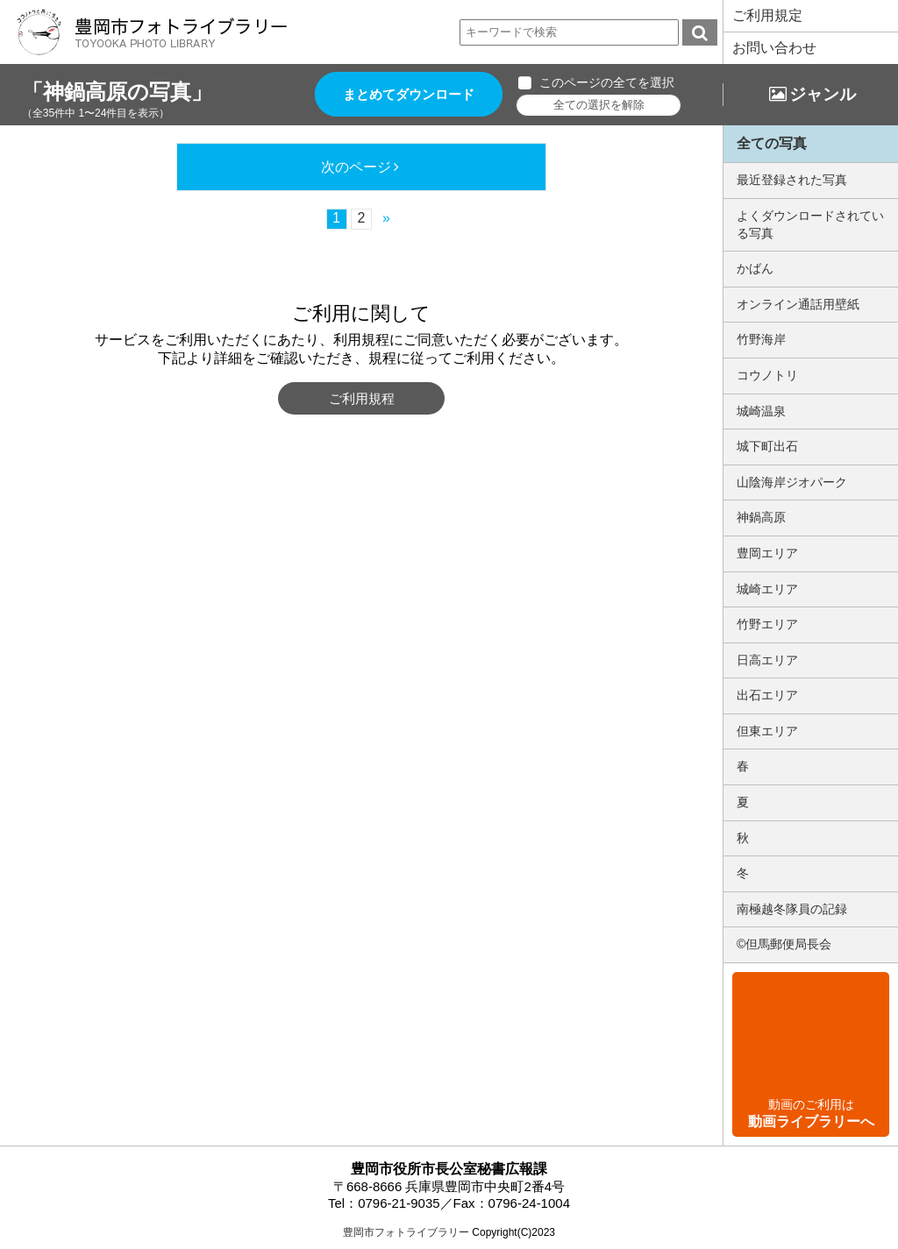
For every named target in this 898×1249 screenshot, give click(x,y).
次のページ (356, 167)
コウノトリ (767, 375)
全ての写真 (772, 143)
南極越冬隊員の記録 (792, 909)
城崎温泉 (761, 411)
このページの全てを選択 (606, 82)
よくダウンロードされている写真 (810, 224)
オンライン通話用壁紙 (798, 304)
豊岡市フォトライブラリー (406, 1232)
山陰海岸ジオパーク (792, 482)
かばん (755, 268)
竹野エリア (767, 624)
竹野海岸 (761, 339)
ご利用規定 (767, 15)
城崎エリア (767, 589)
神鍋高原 (761, 517)
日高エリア (767, 660)
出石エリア (767, 695)
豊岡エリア (767, 553)
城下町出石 (767, 446)
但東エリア (767, 731)
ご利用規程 (362, 398)
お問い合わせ (774, 47)
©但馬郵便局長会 (784, 944)
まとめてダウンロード (408, 94)
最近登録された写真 (792, 180)
